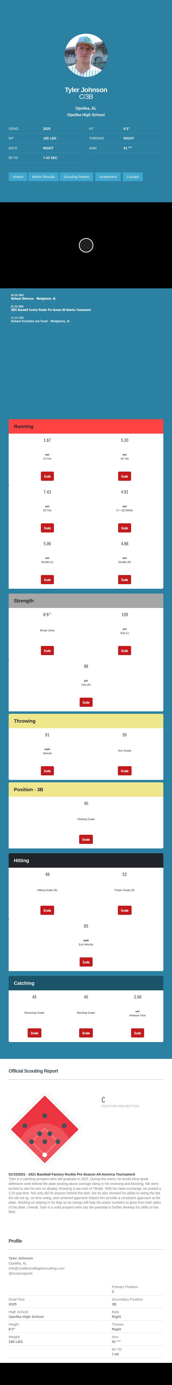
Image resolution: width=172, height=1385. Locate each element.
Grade (124, 770)
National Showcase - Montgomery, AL (82, 297)
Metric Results (43, 177)
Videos (18, 177)
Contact (133, 177)
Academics (108, 177)
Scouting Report (76, 177)
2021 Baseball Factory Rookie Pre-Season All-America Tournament (82, 308)
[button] (86, 245)
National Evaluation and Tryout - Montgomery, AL (87, 319)
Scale (47, 476)
